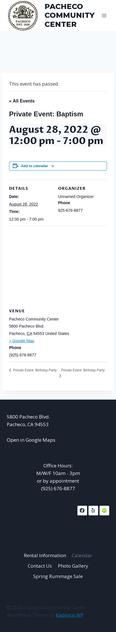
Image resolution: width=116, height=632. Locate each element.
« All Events (22, 101)
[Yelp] (93, 510)
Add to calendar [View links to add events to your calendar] (34, 166)
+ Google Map (21, 341)
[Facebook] (82, 510)
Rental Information (45, 555)
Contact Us (40, 566)
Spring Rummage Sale (58, 576)
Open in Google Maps (31, 440)
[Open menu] (104, 15)
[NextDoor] (104, 510)
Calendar (82, 555)
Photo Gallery (73, 566)
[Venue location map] (58, 266)
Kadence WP (69, 615)
